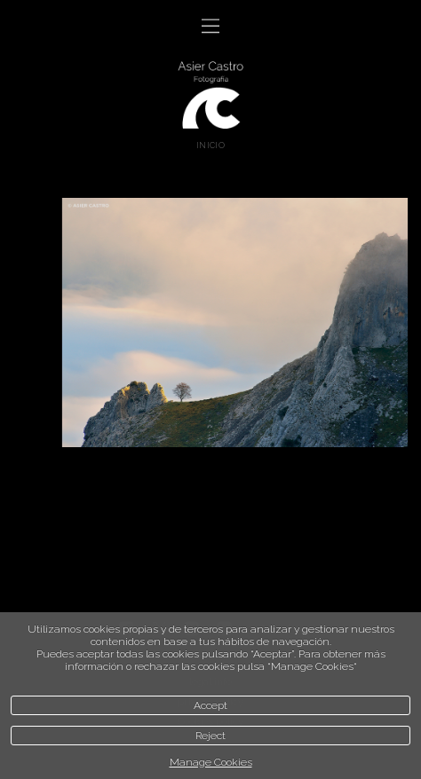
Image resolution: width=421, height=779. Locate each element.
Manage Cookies (211, 762)
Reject (210, 735)
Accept (210, 705)
